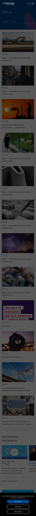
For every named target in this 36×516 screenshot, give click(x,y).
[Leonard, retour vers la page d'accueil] (8, 3)
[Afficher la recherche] (29, 3)
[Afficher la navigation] (32, 4)
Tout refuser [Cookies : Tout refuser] (18, 506)
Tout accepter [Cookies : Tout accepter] (18, 501)
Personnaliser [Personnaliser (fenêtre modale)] (18, 511)
